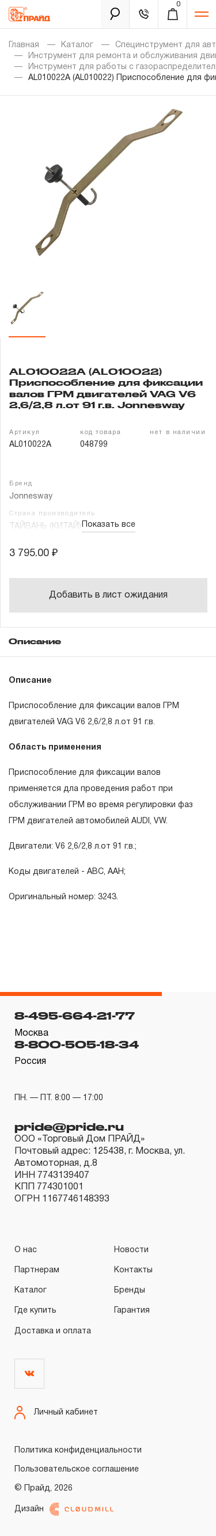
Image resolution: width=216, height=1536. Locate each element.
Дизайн (63, 1509)
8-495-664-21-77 (74, 1015)
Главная (24, 45)
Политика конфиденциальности (78, 1450)
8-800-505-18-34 (76, 1044)
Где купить (35, 1310)
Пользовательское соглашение (76, 1469)
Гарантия (132, 1310)
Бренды (129, 1290)
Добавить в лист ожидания (108, 595)
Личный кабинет (56, 1412)
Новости (131, 1250)
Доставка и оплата (52, 1331)
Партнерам (36, 1270)
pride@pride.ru (69, 1126)
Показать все (108, 525)
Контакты (133, 1270)
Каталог (77, 45)
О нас (25, 1250)
